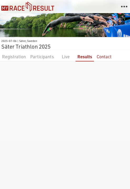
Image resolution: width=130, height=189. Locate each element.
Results (84, 56)
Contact (104, 56)
